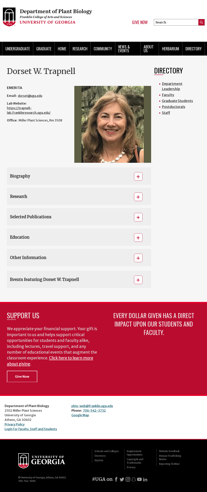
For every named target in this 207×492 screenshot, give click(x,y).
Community (103, 49)
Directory (193, 49)
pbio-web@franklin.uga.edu (92, 406)
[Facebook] (116, 479)
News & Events (124, 48)
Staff (166, 113)
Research (80, 49)
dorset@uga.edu (30, 96)
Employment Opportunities (134, 453)
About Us (149, 48)
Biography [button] (20, 176)
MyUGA (98, 460)
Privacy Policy (15, 424)
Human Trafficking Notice (170, 457)
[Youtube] (139, 479)
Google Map (80, 415)
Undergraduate (17, 49)
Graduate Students (177, 101)
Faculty (168, 95)
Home (62, 49)
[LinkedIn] (145, 479)
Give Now (140, 22)
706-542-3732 (94, 410)
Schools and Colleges (106, 451)
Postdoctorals (173, 107)
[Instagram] (128, 479)
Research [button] (18, 196)
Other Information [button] (28, 257)
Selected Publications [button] (30, 216)
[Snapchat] (133, 479)
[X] (122, 479)
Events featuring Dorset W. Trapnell (44, 279)
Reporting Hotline (169, 463)
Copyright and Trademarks (135, 461)
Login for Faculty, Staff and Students (31, 429)
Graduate (43, 49)
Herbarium (170, 49)
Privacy (131, 467)
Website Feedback (169, 451)
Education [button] (19, 237)
